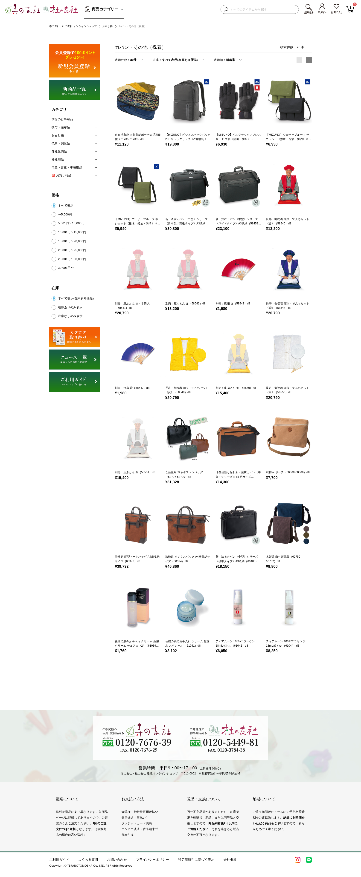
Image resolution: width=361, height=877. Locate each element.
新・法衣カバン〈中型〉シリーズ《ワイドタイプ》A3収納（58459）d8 (238, 223)
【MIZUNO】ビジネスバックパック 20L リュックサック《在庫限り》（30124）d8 (187, 139)
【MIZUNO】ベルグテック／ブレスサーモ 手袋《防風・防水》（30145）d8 (238, 139)
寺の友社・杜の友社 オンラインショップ (73, 26)
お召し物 (107, 26)
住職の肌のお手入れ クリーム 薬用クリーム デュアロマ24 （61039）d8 (137, 646)
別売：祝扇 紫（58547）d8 (132, 388)
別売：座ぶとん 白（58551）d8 (135, 472)
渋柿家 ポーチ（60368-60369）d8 (288, 472)
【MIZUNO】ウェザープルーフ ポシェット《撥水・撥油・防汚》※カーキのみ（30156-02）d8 (136, 223)
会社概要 (230, 859)
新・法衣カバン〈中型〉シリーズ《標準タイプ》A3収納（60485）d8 (237, 561)
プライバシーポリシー (152, 859)
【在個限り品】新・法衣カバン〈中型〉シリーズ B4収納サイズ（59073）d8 (238, 477)
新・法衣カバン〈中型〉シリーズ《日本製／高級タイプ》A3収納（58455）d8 (186, 223)
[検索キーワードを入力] (263, 10)
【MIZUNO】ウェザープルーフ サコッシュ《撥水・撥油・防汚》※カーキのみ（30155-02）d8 (287, 139)
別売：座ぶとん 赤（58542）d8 (185, 303)
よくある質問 (88, 859)
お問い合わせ (117, 859)
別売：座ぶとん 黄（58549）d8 (236, 388)
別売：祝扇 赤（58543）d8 (233, 303)
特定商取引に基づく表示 (196, 859)
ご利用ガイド (59, 859)
